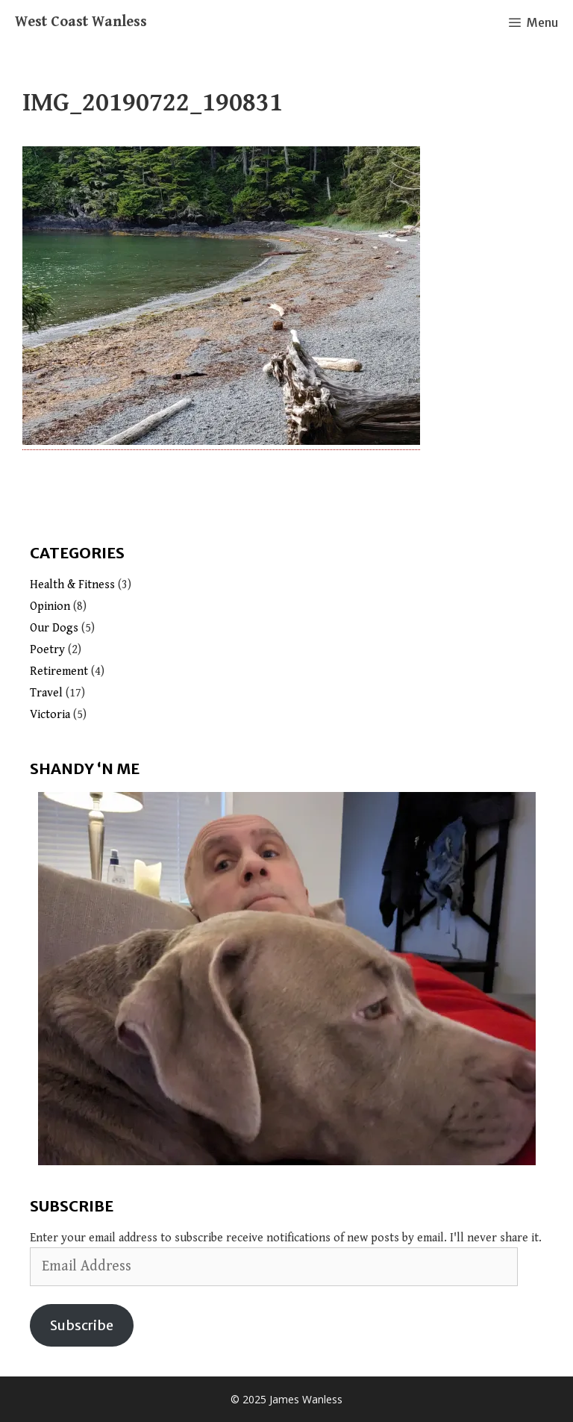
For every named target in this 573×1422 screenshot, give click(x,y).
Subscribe (81, 1325)
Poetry (47, 650)
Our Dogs (54, 628)
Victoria (50, 715)
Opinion (50, 606)
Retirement (59, 671)
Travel (46, 693)
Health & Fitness (72, 585)
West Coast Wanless (81, 22)
